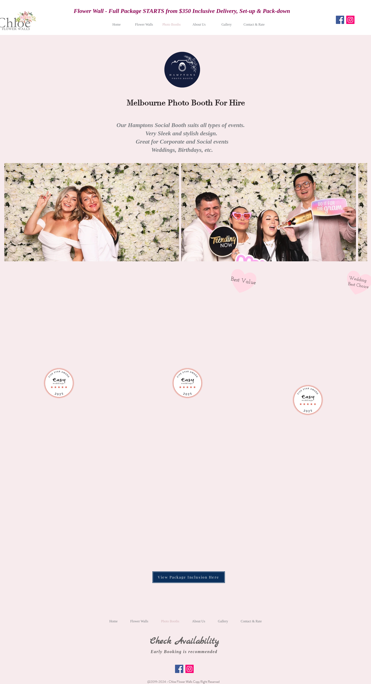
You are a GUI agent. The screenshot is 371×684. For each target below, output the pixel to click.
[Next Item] (359, 212)
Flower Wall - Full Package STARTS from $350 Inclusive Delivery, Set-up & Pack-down (182, 11)
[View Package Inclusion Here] (188, 577)
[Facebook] (340, 20)
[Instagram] (350, 20)
